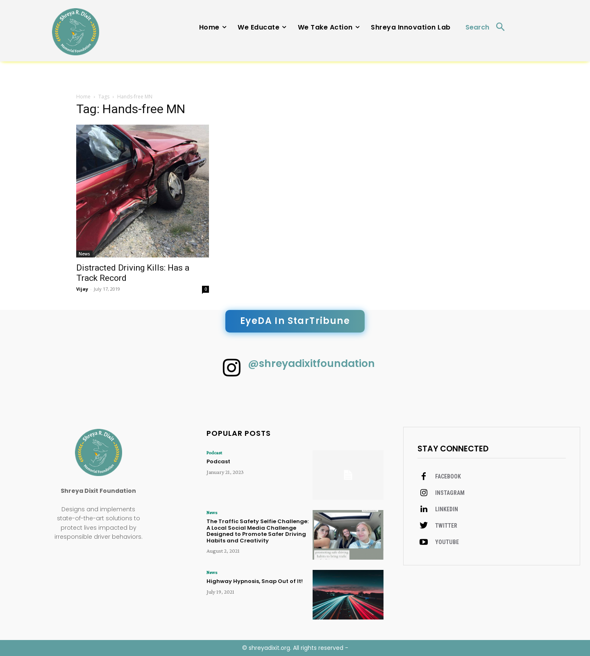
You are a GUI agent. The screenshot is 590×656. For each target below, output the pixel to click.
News (84, 254)
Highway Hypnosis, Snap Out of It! (255, 581)
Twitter (446, 525)
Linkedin (446, 509)
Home (83, 96)
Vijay (82, 289)
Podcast (214, 452)
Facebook (448, 476)
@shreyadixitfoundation (311, 363)
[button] (488, 27)
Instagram (450, 493)
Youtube (447, 542)
